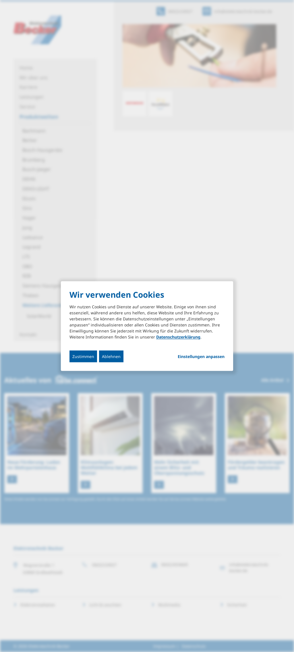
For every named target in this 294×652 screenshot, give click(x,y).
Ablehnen (111, 356)
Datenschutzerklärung (178, 337)
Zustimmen (83, 356)
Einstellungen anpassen (201, 356)
